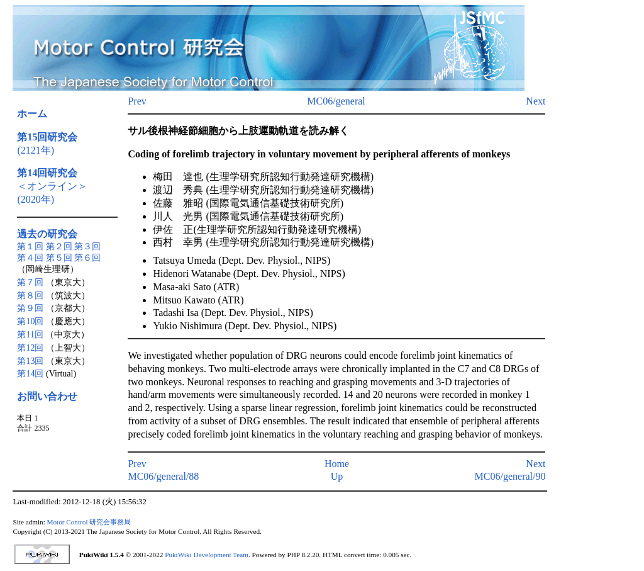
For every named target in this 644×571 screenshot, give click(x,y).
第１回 (30, 246)
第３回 (87, 246)
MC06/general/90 (510, 476)
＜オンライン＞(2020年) (52, 186)
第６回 (87, 258)
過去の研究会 (47, 234)
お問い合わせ (47, 396)
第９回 (30, 308)
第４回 (30, 258)
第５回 (59, 258)
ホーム (32, 113)
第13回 (30, 361)
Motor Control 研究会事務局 (89, 522)
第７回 (30, 282)
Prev (137, 101)
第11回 (30, 334)
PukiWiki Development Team (206, 554)
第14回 (30, 373)
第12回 (30, 348)
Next (535, 101)
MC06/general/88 (163, 476)
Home (337, 463)
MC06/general (336, 101)
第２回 (59, 246)
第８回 (30, 295)
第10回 (30, 321)
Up (337, 476)
